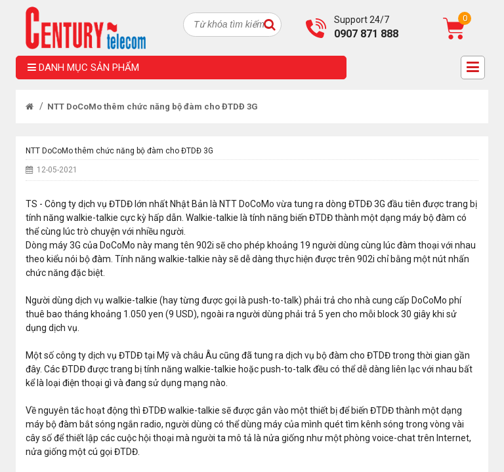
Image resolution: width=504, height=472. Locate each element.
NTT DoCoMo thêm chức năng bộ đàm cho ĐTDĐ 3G (152, 106)
